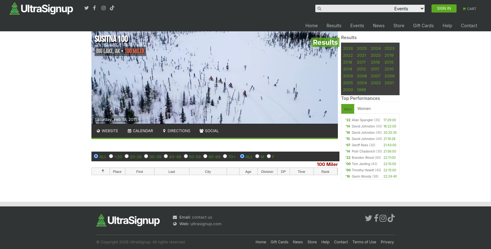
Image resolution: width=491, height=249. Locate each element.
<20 (118, 156)
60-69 (214, 156)
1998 (361, 89)
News (379, 25)
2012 (361, 68)
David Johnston (363, 126)
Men (348, 109)
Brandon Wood (363, 157)
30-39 (155, 156)
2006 (390, 75)
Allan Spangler (362, 120)
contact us (202, 217)
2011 (375, 68)
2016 (375, 62)
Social (209, 130)
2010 (389, 68)
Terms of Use (364, 242)
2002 (376, 82)
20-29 (136, 156)
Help (447, 25)
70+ (232, 156)
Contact (469, 25)
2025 (362, 48)
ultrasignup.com (205, 223)
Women (364, 108)
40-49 (175, 156)
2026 (348, 48)
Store (398, 25)
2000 (348, 89)
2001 (389, 82)
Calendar (140, 130)
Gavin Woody (361, 176)
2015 (389, 62)
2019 (389, 55)
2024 (376, 48)
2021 (361, 55)
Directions (176, 130)
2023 (390, 48)
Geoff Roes (360, 145)
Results (334, 25)
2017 (361, 62)
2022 (348, 55)
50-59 (195, 156)
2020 (376, 55)
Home (311, 25)
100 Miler (327, 164)
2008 (362, 75)
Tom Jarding (361, 164)
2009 (348, 75)
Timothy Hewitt (363, 170)
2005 (348, 82)
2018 (347, 62)
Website (107, 130)
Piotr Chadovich (363, 151)
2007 (375, 75)
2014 (347, 68)
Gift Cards (423, 25)
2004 (362, 82)
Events (357, 25)
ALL (103, 156)
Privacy (387, 242)
